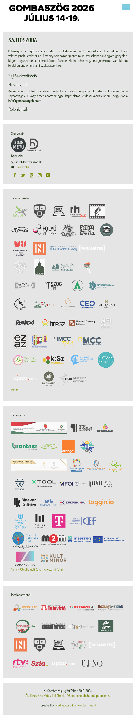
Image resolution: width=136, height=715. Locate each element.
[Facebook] (15, 175)
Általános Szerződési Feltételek (45, 695)
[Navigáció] (126, 7)
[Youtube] (32, 175)
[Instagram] (40, 175)
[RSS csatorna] (48, 175)
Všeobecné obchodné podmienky (88, 695)
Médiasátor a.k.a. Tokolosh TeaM (75, 705)
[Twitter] (23, 175)
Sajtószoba (22, 167)
